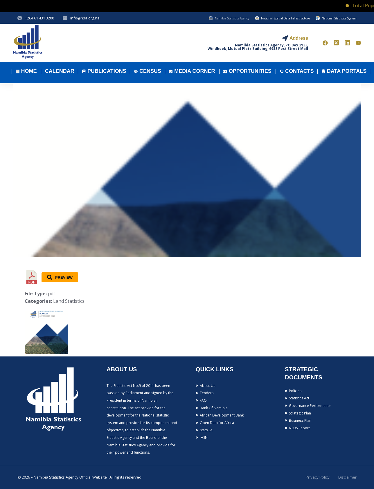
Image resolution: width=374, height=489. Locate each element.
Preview (60, 277)
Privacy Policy (318, 477)
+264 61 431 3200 (39, 18)
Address (299, 38)
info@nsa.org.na (85, 18)
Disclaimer (347, 477)
